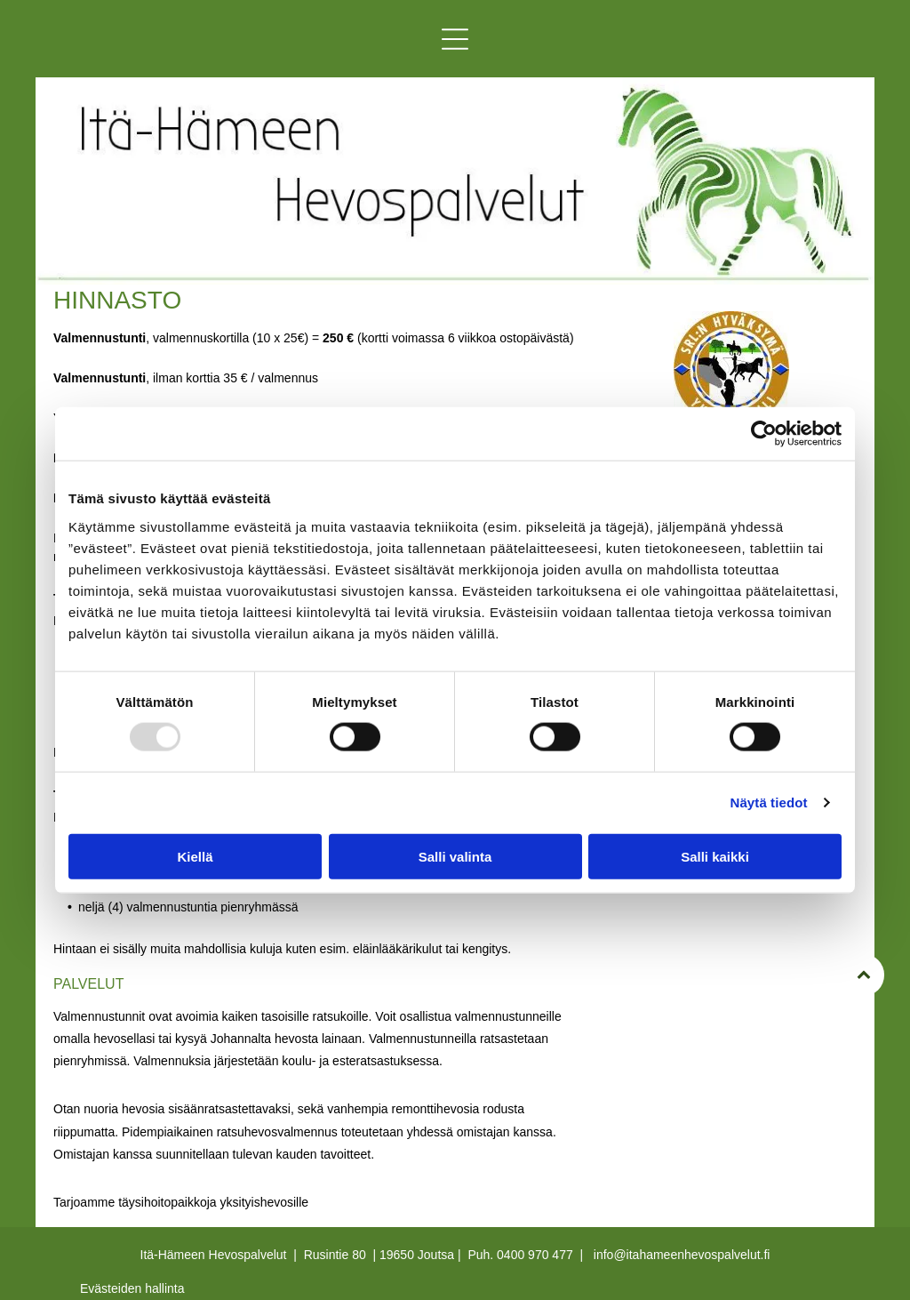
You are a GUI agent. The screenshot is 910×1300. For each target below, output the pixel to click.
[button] (455, 39)
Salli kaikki (715, 856)
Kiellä (194, 856)
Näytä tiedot (769, 802)
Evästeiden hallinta (132, 1288)
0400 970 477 (535, 1255)
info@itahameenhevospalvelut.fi (682, 1255)
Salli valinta (455, 856)
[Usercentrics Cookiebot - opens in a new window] (764, 434)
